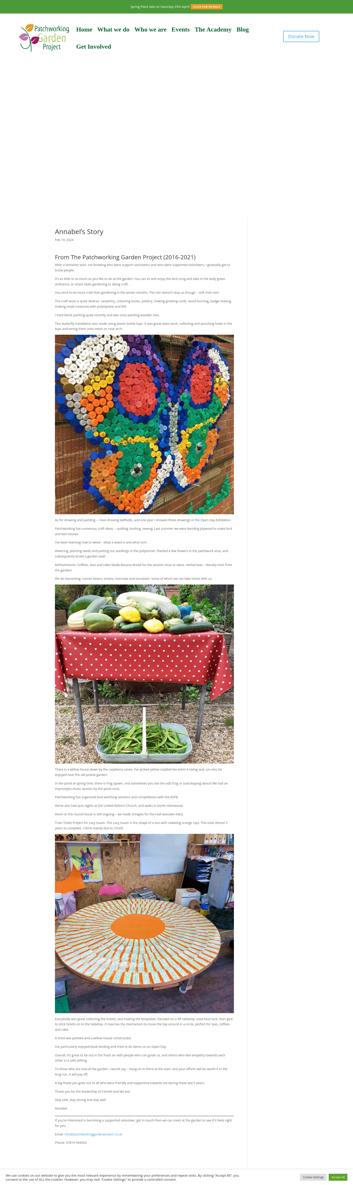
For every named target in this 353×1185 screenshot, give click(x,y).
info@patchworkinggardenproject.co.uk (93, 1134)
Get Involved (93, 46)
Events (181, 29)
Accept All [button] (338, 1177)
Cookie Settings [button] (313, 1177)
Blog (243, 29)
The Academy (213, 29)
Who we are (150, 29)
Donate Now (301, 36)
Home (84, 29)
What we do (113, 29)
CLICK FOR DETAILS (206, 7)
